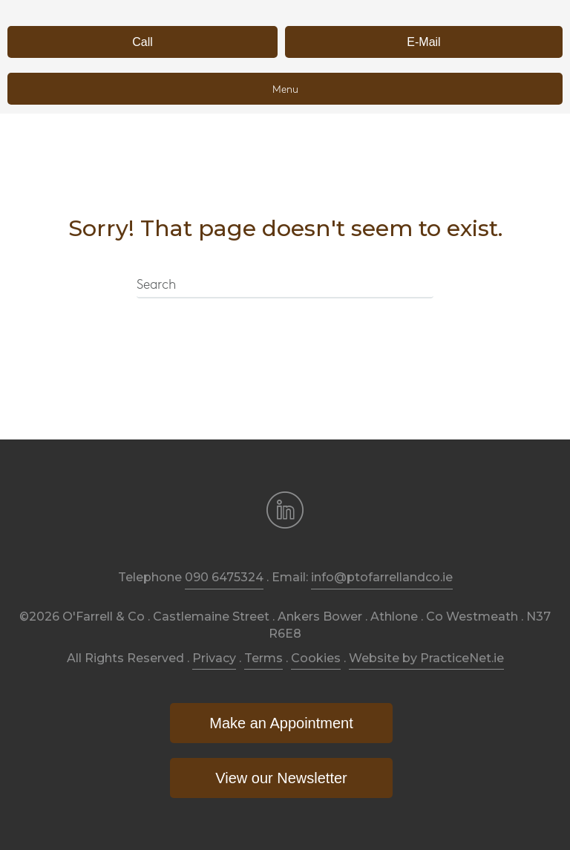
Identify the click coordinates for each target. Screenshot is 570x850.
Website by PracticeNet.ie (426, 658)
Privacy (214, 658)
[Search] (285, 285)
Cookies (316, 658)
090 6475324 (224, 577)
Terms (263, 658)
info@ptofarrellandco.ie (382, 577)
